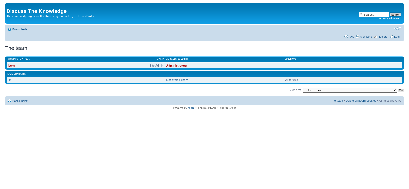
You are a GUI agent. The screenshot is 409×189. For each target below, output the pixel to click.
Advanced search (390, 18)
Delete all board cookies (361, 100)
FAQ (351, 36)
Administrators (176, 65)
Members (366, 36)
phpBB (191, 108)
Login (397, 36)
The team (337, 100)
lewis (11, 65)
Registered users (177, 79)
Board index (20, 29)
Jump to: (295, 90)
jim (9, 79)
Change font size (397, 28)
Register (383, 36)
